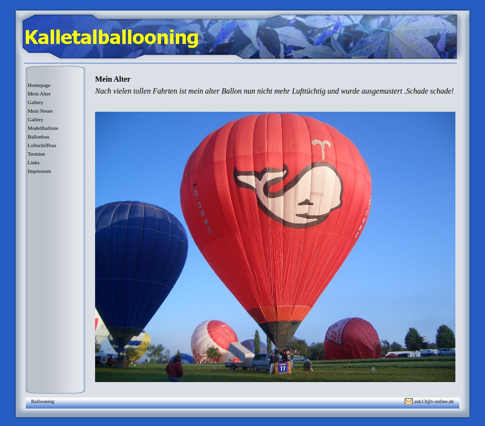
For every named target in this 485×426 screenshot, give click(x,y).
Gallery (35, 102)
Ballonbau (38, 136)
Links (34, 162)
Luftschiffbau (42, 145)
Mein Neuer (40, 111)
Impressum (39, 171)
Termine (36, 154)
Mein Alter (39, 93)
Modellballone (43, 128)
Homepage (39, 85)
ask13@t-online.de (434, 401)
